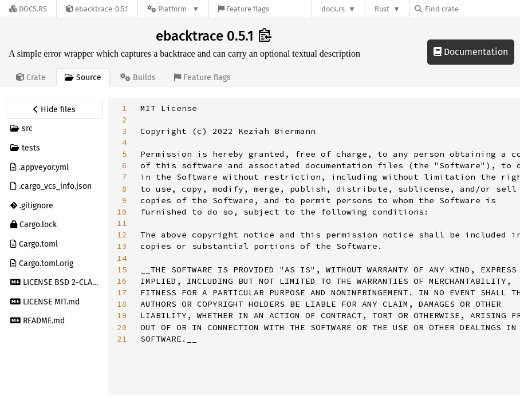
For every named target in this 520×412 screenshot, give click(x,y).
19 (122, 315)
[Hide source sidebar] (54, 109)
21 (122, 339)
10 (122, 212)
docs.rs (333, 9)
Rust (382, 9)
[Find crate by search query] (472, 9)
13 (122, 246)
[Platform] (173, 9)
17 (122, 292)
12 (122, 234)
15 (122, 269)
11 (122, 223)
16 (122, 281)
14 (122, 258)
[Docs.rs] (28, 9)
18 (122, 304)
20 (122, 327)
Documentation (471, 51)
